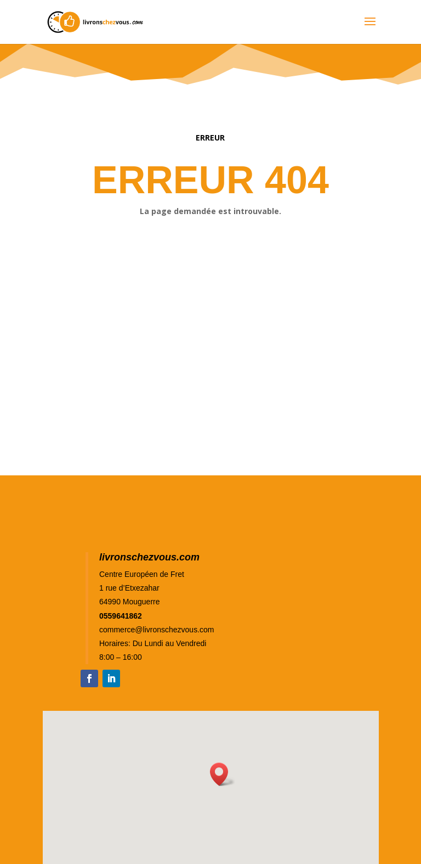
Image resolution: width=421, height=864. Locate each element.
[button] (222, 774)
